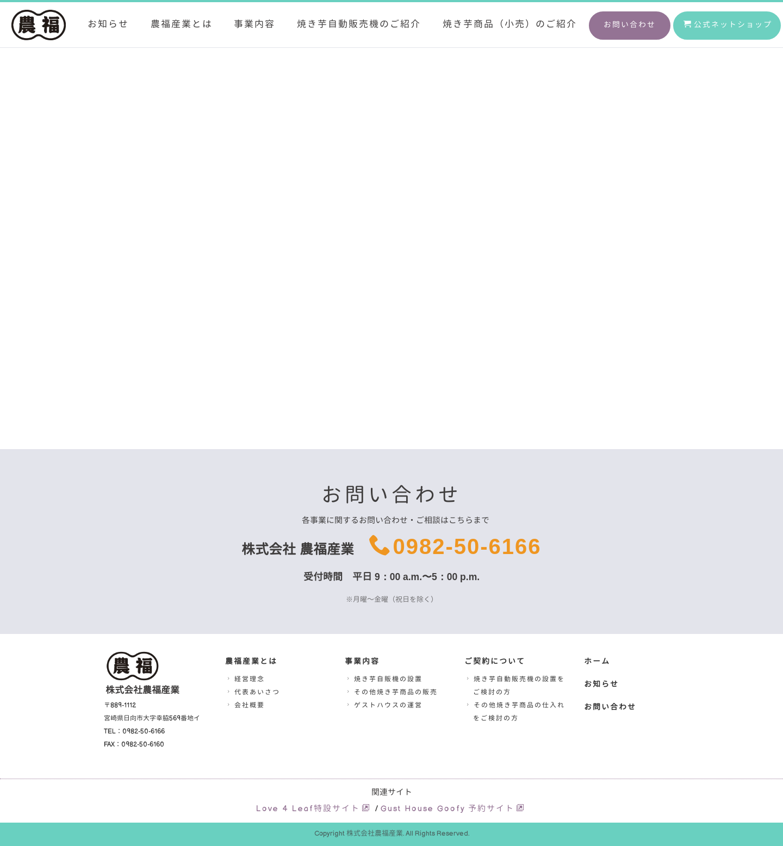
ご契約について (494, 661)
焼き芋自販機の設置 (383, 679)
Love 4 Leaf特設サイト (313, 809)
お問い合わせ (630, 24)
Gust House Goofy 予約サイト (453, 809)
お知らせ (108, 24)
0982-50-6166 (467, 546)
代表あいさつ (252, 692)
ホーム (597, 661)
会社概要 (245, 705)
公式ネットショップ (727, 24)
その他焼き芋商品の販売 (391, 692)
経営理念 (245, 679)
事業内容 (254, 24)
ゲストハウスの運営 (383, 705)
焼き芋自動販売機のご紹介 (359, 24)
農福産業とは (182, 24)
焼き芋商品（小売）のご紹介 (510, 24)
